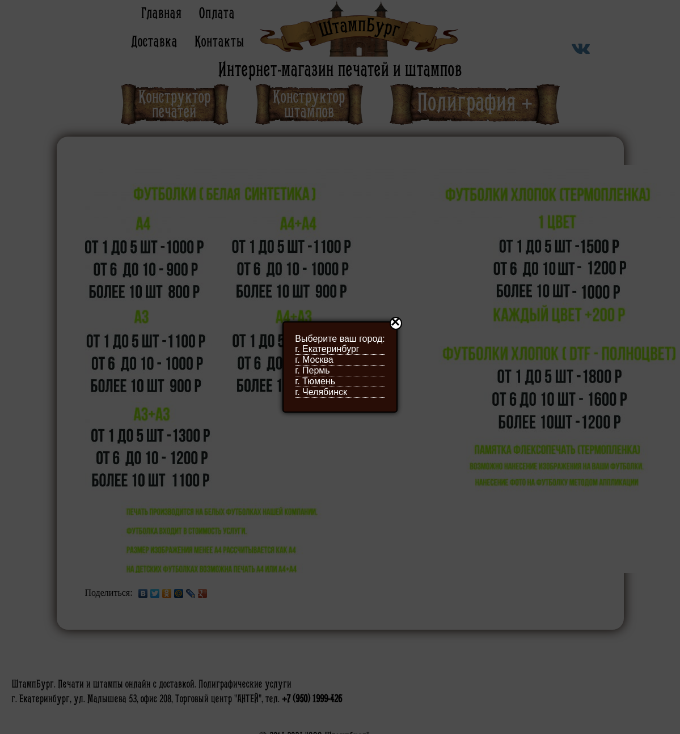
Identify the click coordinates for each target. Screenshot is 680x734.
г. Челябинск (321, 392)
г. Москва (314, 359)
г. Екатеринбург (327, 349)
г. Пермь (312, 370)
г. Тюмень (315, 381)
